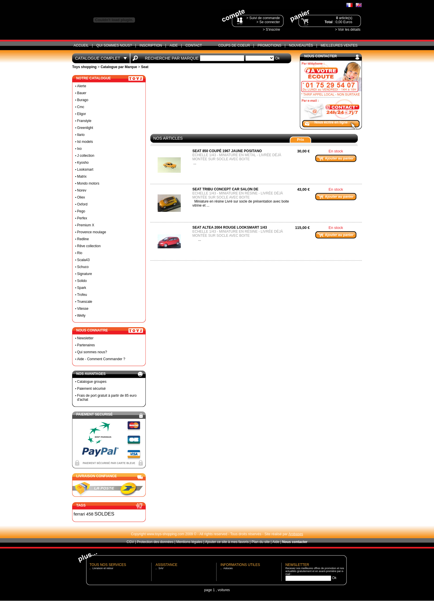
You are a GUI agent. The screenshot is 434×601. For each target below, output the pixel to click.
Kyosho (83, 163)
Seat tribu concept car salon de (225, 189)
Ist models (85, 142)
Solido (82, 281)
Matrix (82, 176)
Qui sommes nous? (114, 45)
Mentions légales (189, 542)
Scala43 (83, 260)
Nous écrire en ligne (331, 122)
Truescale (84, 302)
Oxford (82, 204)
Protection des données (155, 542)
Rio (79, 253)
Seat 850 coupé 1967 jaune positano (227, 151)
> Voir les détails (347, 30)
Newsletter (85, 338)
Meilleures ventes (339, 45)
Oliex (81, 197)
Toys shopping (84, 67)
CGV (130, 542)
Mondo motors (88, 183)
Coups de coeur (234, 45)
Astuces (228, 568)
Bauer (81, 93)
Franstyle (84, 121)
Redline (83, 239)
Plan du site (260, 542)
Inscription (151, 45)
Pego (81, 211)
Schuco (83, 267)
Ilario (81, 135)
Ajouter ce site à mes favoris (227, 542)
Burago (82, 100)
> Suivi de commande (263, 18)
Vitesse (82, 309)
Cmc (80, 107)
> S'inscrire (271, 30)
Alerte (81, 86)
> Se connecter (268, 22)
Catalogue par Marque (119, 67)
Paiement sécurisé (91, 389)
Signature (84, 274)
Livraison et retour (102, 568)
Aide (173, 45)
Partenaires (86, 345)
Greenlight (85, 128)
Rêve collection (89, 246)
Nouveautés (301, 45)
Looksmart (85, 169)
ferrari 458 (83, 513)
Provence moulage (91, 232)
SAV (160, 568)
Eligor (81, 114)
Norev (81, 190)
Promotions (269, 45)
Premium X (85, 225)
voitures (224, 590)
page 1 (209, 590)
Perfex (82, 218)
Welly (81, 316)
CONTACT (193, 45)
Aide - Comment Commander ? (101, 359)
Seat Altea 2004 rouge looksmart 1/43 (229, 227)
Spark (81, 288)
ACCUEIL (81, 45)
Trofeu (82, 295)
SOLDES (104, 514)
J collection (85, 156)
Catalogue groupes (91, 382)
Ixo (79, 149)
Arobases (295, 534)
